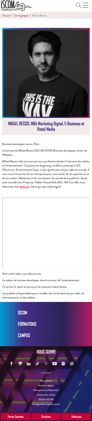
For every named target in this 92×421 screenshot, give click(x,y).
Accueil (6, 15)
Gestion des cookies (46, 394)
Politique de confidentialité (46, 390)
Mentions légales (46, 385)
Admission (76, 416)
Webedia (24, 186)
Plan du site (46, 380)
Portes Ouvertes (16, 416)
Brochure (46, 416)
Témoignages (21, 15)
